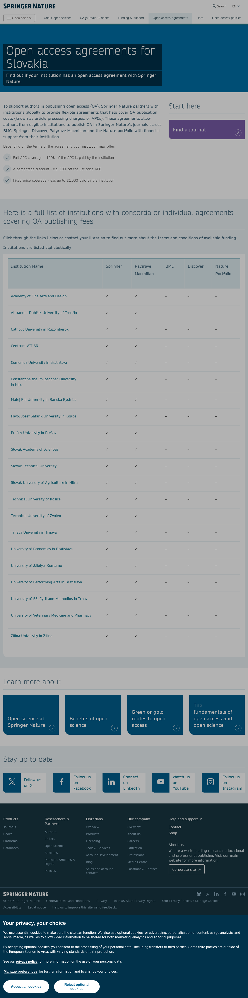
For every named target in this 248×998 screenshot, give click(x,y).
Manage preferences (21, 971)
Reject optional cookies (76, 987)
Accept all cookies (26, 986)
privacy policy (27, 961)
